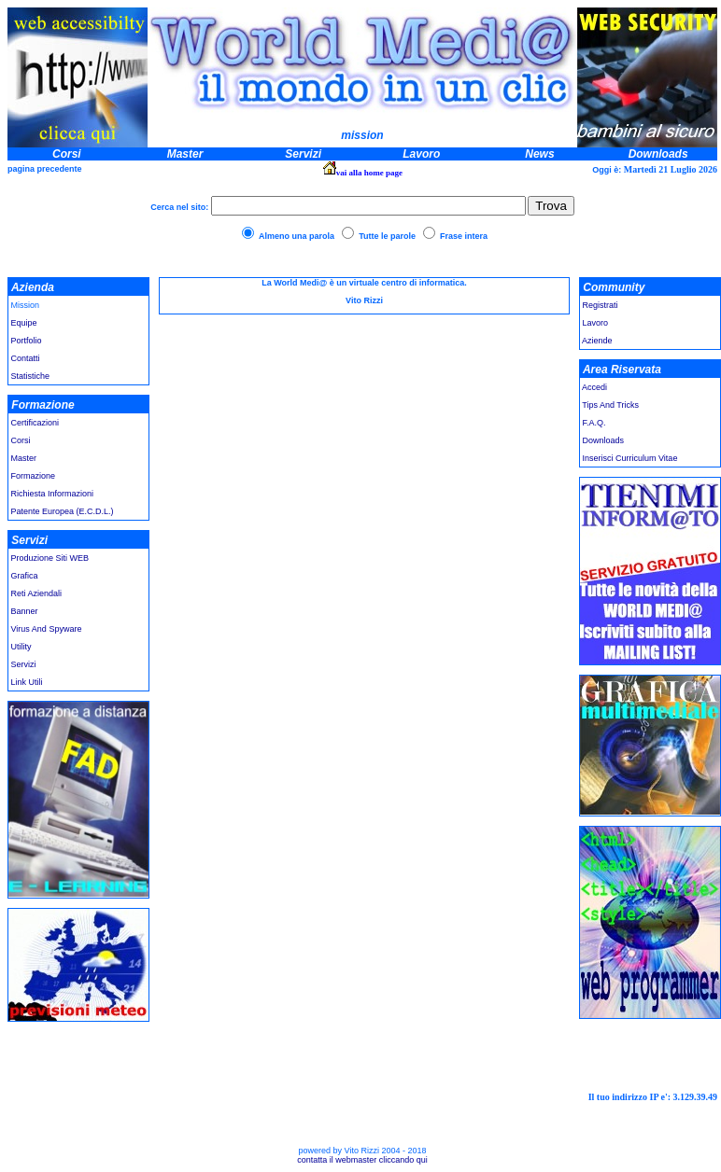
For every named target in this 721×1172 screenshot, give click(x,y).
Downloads (604, 440)
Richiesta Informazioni (52, 493)
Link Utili (25, 682)
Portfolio (26, 340)
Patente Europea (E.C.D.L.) (61, 511)
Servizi (23, 664)
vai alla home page (369, 172)
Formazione (33, 476)
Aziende (597, 340)
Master (24, 458)
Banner (24, 611)
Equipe (24, 323)
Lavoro (596, 323)
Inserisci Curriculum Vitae (630, 458)
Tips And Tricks (610, 405)
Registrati (600, 305)
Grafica (24, 575)
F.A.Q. (594, 422)
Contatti (25, 358)
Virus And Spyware (46, 629)
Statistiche (30, 376)
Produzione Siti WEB (50, 558)
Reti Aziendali (37, 593)
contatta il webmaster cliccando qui (362, 1160)
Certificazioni (35, 422)
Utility (21, 646)
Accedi (593, 387)
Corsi (21, 440)
